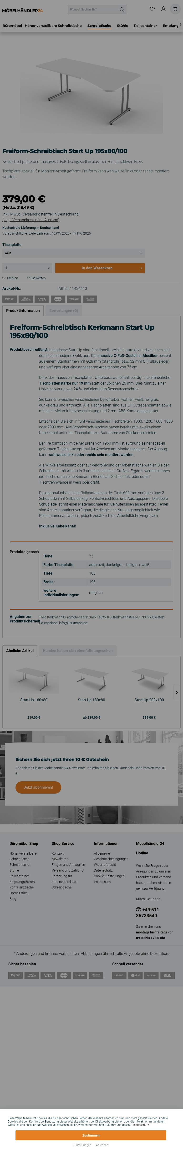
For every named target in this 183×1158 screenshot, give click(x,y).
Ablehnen (102, 1145)
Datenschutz (141, 1125)
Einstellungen (82, 1145)
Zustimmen (91, 1135)
